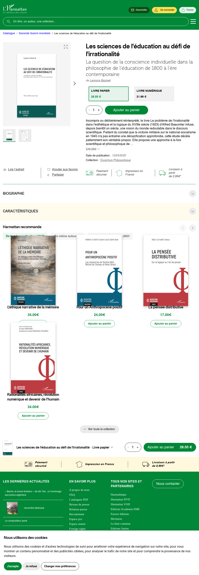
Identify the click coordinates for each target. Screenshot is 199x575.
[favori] (53, 299)
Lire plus (91, 148)
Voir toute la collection (101, 429)
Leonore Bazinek (100, 80)
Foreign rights (77, 529)
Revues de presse (79, 504)
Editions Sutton (120, 528)
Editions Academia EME (125, 509)
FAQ (72, 494)
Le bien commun (121, 523)
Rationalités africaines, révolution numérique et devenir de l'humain (33, 397)
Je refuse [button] (31, 566)
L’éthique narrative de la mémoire (33, 307)
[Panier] (187, 10)
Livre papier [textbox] (101, 447)
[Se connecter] (164, 10)
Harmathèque (119, 494)
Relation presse (78, 509)
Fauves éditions (120, 514)
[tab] (109, 93)
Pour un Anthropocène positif (99, 307)
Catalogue (9, 33)
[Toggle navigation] (193, 21)
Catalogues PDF (78, 499)
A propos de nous (79, 490)
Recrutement (76, 514)
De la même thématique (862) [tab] (110, 236)
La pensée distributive (165, 307)
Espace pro (75, 519)
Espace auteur (77, 524)
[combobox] (104, 447)
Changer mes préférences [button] (60, 566)
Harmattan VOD (120, 504)
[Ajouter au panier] (99, 323)
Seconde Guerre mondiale (34, 33)
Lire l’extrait (13, 169)
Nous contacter (168, 484)
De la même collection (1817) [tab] (25, 236)
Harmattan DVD (120, 499)
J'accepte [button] (13, 566)
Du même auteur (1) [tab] (67, 236)
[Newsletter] (139, 10)
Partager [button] (55, 174)
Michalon (116, 519)
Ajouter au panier (126, 110)
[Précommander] (33, 323)
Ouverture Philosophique (115, 160)
